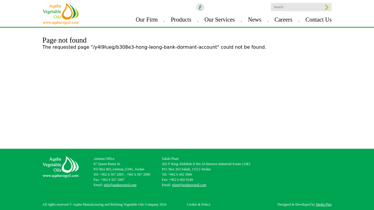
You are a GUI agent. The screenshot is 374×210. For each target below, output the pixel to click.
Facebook (212, 7)
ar (200, 7)
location (263, 7)
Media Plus (324, 204)
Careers (283, 19)
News (255, 19)
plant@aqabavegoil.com (189, 185)
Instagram (222, 7)
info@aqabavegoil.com (120, 185)
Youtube (243, 7)
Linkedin (232, 7)
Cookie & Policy (198, 204)
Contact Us (319, 19)
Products (181, 19)
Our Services (220, 19)
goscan (253, 7)
